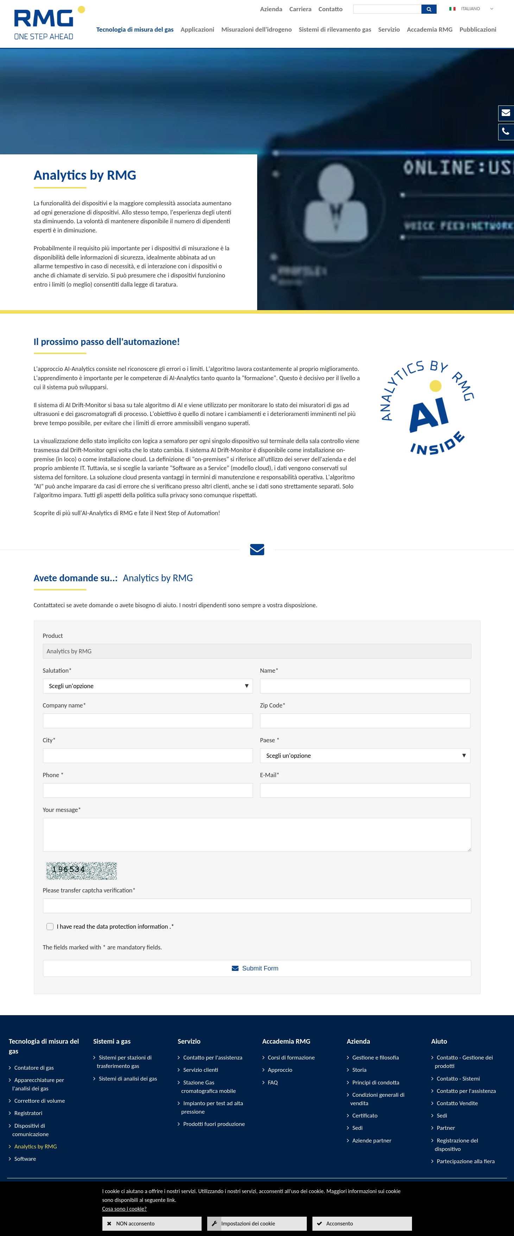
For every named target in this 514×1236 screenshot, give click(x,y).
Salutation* (57, 670)
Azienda (271, 9)
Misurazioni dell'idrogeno (256, 29)
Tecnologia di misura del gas (134, 29)
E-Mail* (269, 775)
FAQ (273, 1082)
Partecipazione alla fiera (466, 1161)
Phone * (53, 775)
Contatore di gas (34, 1067)
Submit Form (260, 968)
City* (49, 740)
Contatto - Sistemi (458, 1078)
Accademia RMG (430, 29)
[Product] (257, 651)
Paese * (270, 740)
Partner (446, 1128)
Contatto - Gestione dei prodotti (464, 1062)
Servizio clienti (200, 1070)
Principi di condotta (376, 1082)
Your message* (62, 810)
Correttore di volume (39, 1100)
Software (25, 1159)
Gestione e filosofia (376, 1057)
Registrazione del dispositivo (456, 1145)
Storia (360, 1070)
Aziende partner (372, 1140)
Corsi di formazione (291, 1057)
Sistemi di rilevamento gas (335, 29)
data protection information (133, 926)
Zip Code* (273, 705)
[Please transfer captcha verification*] (257, 905)
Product (53, 636)
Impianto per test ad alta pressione (212, 1107)
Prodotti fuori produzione (214, 1124)
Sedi (358, 1128)
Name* (269, 670)
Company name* (64, 705)
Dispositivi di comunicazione (30, 1130)
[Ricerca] (387, 9)
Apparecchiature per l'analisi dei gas (38, 1084)
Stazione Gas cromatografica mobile (208, 1087)
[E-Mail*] (365, 790)
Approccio (280, 1070)
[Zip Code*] (365, 720)
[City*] (148, 755)
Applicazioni (197, 29)
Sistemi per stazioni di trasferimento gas (124, 1062)
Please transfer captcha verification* (89, 890)
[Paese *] (365, 755)
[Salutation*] (148, 686)
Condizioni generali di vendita (377, 1099)
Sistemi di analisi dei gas (128, 1078)
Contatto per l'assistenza (212, 1057)
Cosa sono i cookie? (124, 1208)
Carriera (301, 9)
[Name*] (365, 686)
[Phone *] (148, 790)
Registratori (28, 1113)
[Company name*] (148, 720)
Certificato (365, 1115)
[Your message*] (257, 835)
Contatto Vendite (457, 1103)
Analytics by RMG (35, 1146)
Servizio (389, 29)
